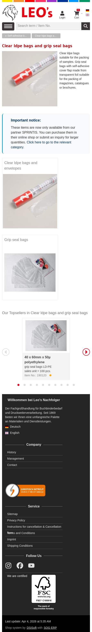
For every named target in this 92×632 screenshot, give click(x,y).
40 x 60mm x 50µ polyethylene (38, 359)
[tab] (18, 385)
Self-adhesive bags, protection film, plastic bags (19, 35)
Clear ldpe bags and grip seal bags (47, 35)
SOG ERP (50, 627)
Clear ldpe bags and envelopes (20, 165)
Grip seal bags (16, 240)
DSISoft (32, 627)
